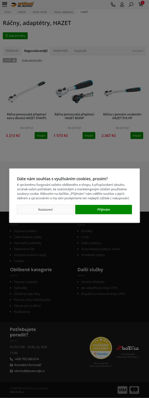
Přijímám (103, 209)
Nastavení (45, 209)
